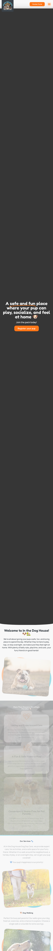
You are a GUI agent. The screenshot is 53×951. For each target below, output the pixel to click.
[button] (49, 4)
